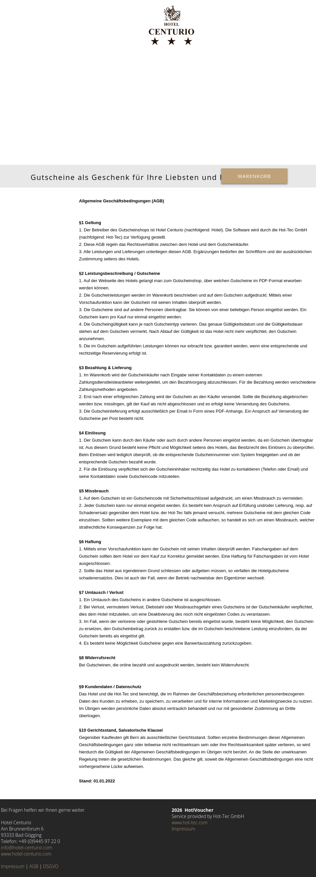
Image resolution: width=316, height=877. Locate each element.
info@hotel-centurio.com (26, 847)
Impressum (12, 866)
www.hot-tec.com (190, 822)
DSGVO (50, 866)
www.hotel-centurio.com (26, 854)
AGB (33, 866)
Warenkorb (254, 176)
